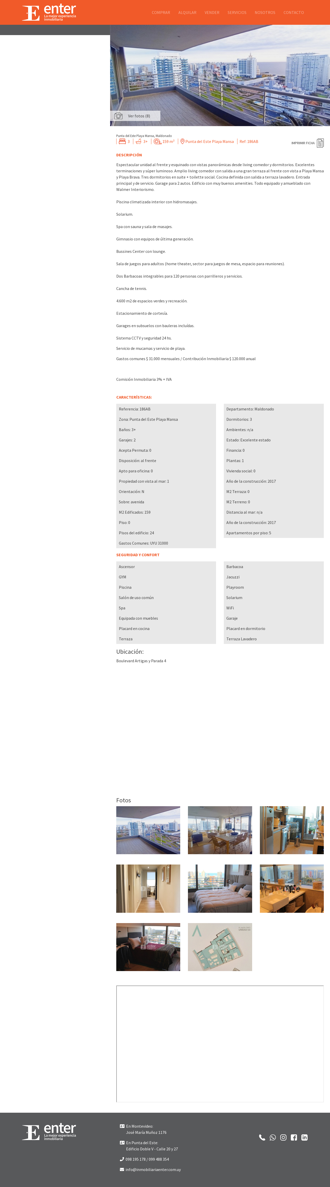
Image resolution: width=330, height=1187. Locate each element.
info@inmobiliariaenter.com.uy (150, 1169)
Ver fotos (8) (139, 115)
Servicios (237, 12)
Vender (212, 12)
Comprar (161, 12)
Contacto (294, 12)
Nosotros (265, 12)
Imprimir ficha (303, 143)
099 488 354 (159, 1159)
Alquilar (187, 12)
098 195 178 (133, 1159)
